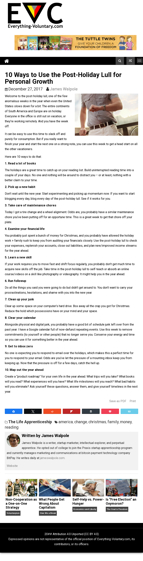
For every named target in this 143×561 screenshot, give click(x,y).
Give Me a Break (48, 513)
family (113, 421)
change (80, 421)
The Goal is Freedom (117, 509)
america (65, 421)
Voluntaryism (13, 513)
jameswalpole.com (52, 458)
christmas (97, 421)
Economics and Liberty (84, 509)
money (126, 421)
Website (12, 466)
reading (11, 427)
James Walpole (64, 89)
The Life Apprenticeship (30, 421)
